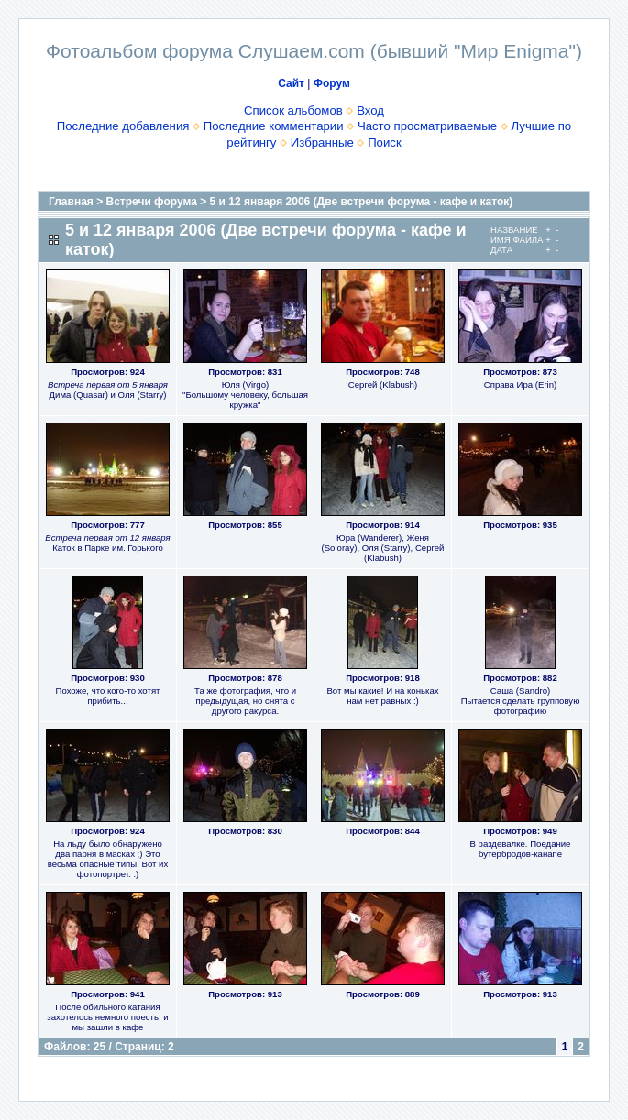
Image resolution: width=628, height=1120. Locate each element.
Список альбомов (293, 110)
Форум (332, 83)
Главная (71, 201)
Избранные (322, 142)
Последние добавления (123, 126)
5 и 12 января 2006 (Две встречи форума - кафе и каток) (361, 201)
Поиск (385, 142)
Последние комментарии (274, 126)
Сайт (291, 83)
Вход (370, 110)
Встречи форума (151, 201)
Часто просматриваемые (427, 126)
